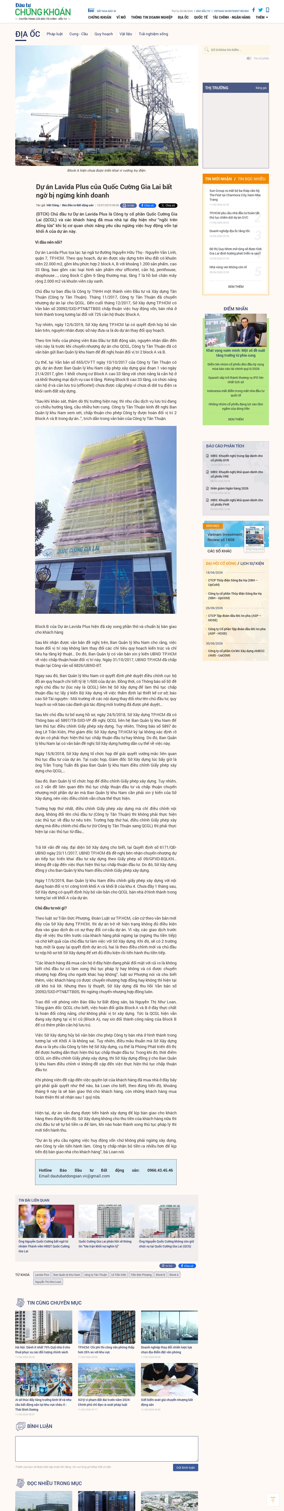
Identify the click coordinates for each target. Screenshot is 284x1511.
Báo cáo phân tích (225, 446)
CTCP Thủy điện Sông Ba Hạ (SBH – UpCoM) (233, 582)
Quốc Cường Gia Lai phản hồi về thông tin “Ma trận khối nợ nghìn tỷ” (105, 1243)
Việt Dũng (52, 205)
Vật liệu (126, 33)
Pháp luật (55, 33)
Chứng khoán (99, 17)
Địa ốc (183, 17)
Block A (174, 1274)
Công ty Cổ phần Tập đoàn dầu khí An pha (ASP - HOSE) (237, 631)
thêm (260, 17)
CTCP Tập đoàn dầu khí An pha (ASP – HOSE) (234, 618)
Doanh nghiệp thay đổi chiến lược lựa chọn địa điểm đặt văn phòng (166, 1349)
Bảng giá (261, 88)
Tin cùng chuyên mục (54, 1303)
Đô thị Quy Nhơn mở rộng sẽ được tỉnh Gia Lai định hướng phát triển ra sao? (236, 251)
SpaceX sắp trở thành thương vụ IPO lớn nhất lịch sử (235, 379)
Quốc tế (201, 17)
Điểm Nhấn (236, 308)
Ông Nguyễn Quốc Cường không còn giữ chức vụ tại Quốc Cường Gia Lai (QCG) (166, 1243)
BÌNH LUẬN (39, 1426)
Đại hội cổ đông (221, 563)
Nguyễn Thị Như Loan (48, 1282)
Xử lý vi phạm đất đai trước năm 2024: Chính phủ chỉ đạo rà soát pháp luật (104, 1402)
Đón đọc (212, 526)
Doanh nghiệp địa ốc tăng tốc (230, 231)
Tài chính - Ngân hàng (231, 17)
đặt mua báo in (102, 10)
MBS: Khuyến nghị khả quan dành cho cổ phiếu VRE (237, 474)
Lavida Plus (42, 1274)
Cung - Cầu (78, 33)
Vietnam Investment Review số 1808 (225, 537)
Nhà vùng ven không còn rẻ (228, 267)
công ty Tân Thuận (95, 1274)
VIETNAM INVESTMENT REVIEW (231, 11)
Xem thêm (236, 286)
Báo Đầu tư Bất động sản (77, 205)
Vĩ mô (121, 17)
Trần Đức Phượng (141, 1274)
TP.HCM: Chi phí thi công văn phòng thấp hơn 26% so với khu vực (106, 1349)
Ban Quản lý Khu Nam (66, 1274)
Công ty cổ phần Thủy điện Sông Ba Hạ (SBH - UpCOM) (235, 595)
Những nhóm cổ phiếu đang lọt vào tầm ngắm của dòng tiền (236, 406)
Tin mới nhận (218, 178)
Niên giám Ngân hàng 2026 (229, 488)
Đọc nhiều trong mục (54, 1483)
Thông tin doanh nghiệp (152, 17)
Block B (160, 1274)
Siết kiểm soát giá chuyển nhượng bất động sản (167, 1402)
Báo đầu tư (203, 11)
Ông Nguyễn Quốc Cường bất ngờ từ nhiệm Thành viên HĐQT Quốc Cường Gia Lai (44, 1246)
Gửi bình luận (185, 1467)
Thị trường (216, 87)
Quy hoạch (104, 33)
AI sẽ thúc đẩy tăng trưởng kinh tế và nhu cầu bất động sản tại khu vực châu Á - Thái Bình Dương (43, 1405)
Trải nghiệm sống (153, 33)
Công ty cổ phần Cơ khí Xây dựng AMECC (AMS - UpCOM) (236, 653)
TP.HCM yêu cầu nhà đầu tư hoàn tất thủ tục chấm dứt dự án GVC (234, 215)
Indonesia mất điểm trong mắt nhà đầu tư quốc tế (235, 393)
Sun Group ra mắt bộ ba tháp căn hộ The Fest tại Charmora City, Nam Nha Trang (235, 195)
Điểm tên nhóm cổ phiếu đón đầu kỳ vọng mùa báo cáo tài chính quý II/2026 (236, 366)
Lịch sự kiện (252, 563)
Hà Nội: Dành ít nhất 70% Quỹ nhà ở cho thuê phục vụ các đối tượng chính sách (42, 1349)
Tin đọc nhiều (251, 178)
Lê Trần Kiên (118, 1274)
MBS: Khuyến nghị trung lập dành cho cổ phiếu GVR (237, 458)
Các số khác (220, 551)
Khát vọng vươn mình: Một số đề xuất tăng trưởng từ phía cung (235, 352)
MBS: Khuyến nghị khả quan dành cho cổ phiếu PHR (237, 502)
